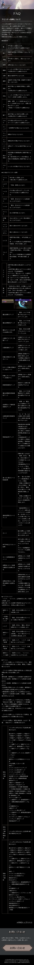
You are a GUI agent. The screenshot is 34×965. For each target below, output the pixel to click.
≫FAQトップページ (24, 922)
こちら (15, 36)
